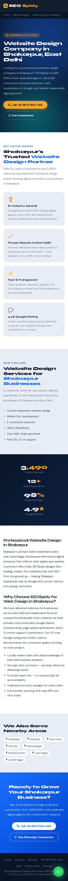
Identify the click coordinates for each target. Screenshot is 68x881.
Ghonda (11, 746)
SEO (20, 6)
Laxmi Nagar (40, 753)
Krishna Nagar (33, 746)
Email (19, 866)
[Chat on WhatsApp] (58, 872)
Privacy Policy (32, 866)
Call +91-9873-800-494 (25, 105)
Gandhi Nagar (14, 759)
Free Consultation (21, 115)
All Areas (33, 859)
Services (20, 859)
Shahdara (33, 739)
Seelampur (13, 739)
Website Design (20, 15)
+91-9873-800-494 (52, 859)
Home (6, 15)
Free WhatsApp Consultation (34, 837)
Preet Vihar (54, 739)
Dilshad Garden (15, 753)
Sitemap (47, 866)
